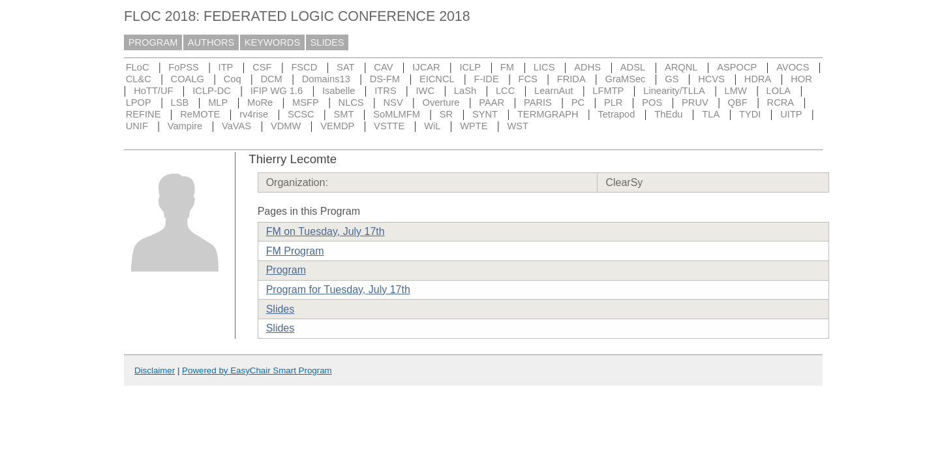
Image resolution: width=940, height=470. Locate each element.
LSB (180, 102)
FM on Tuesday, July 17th (325, 231)
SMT (344, 114)
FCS (528, 79)
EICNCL (437, 79)
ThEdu (668, 114)
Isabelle (339, 91)
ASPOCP (737, 67)
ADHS (587, 67)
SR (446, 114)
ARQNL (681, 67)
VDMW (286, 126)
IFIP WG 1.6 (276, 91)
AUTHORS (211, 42)
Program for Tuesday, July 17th (338, 289)
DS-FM (385, 79)
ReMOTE (200, 114)
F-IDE (486, 79)
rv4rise (253, 114)
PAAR (491, 102)
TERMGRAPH (548, 114)
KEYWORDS (273, 42)
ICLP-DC (211, 91)
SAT (345, 67)
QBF (738, 102)
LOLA (778, 91)
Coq (232, 79)
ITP (226, 67)
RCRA (781, 102)
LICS (544, 67)
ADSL (632, 67)
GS (671, 79)
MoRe (260, 102)
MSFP (305, 102)
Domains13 (326, 79)
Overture (440, 102)
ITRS (385, 91)
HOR (801, 79)
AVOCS (792, 67)
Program (286, 269)
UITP (791, 114)
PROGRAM (153, 42)
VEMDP (337, 126)
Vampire (185, 126)
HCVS (711, 79)
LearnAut (553, 91)
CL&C (138, 79)
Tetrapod (616, 114)
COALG (187, 79)
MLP (218, 102)
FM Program (295, 251)
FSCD (304, 67)
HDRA (758, 79)
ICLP (470, 67)
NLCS (351, 102)
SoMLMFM (396, 114)
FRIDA (571, 79)
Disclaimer (154, 370)
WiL (432, 126)
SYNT (485, 114)
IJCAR (426, 67)
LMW (736, 91)
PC (577, 102)
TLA (711, 114)
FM (507, 67)
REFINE (143, 114)
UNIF (137, 126)
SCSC (301, 114)
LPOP (138, 102)
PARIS (538, 102)
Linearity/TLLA (674, 91)
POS (652, 102)
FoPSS (183, 67)
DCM (271, 79)
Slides (280, 309)
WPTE (473, 126)
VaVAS (236, 126)
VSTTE (389, 126)
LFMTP (608, 91)
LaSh (465, 91)
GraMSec (625, 79)
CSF (261, 67)
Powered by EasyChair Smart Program (257, 370)
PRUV (695, 102)
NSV (393, 102)
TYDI (750, 114)
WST (517, 126)
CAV (383, 67)
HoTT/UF (153, 91)
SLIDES (327, 42)
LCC (505, 91)
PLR (613, 102)
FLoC (137, 67)
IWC (425, 91)
